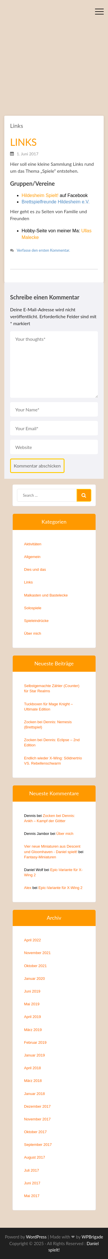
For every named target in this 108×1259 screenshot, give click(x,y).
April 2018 (32, 1068)
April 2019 (32, 1017)
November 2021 (37, 953)
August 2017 (34, 1157)
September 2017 (38, 1144)
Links (16, 125)
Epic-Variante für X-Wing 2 (60, 888)
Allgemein (32, 557)
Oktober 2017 (35, 1132)
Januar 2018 (34, 1093)
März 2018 (33, 1080)
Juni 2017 (32, 1183)
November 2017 (37, 1119)
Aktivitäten (32, 544)
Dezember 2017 (37, 1106)
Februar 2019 (35, 1042)
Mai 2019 (31, 1004)
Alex (27, 888)
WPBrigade (92, 1236)
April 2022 (32, 940)
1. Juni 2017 (27, 153)
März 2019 (33, 1030)
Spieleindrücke (36, 621)
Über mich (32, 633)
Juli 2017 (31, 1170)
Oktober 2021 (35, 966)
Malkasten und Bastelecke (46, 595)
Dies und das (35, 569)
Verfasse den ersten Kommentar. (43, 250)
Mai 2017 (31, 1196)
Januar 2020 (34, 978)
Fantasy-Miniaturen (40, 857)
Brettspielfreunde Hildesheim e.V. (56, 201)
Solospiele (32, 608)
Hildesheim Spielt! (40, 195)
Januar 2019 (34, 1055)
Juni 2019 (32, 991)
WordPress (36, 1236)
